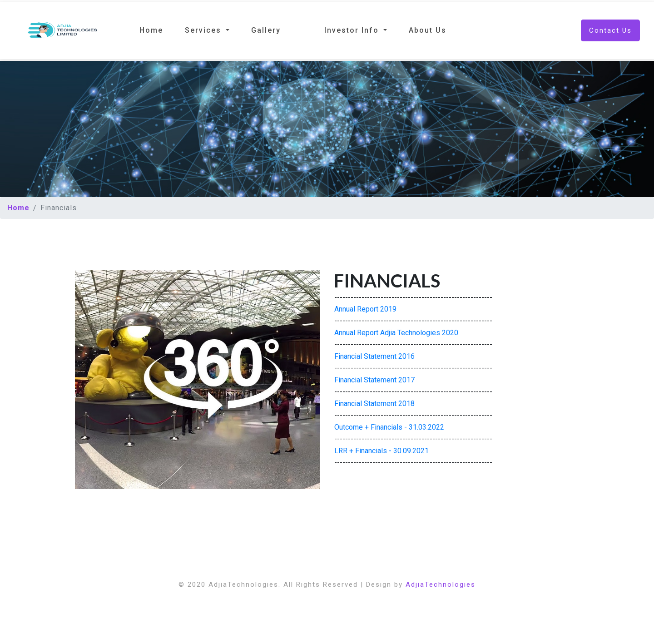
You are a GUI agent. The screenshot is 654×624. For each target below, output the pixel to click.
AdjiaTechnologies (441, 584)
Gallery (266, 30)
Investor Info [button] (353, 30)
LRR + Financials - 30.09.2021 (381, 450)
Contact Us (610, 30)
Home (151, 30)
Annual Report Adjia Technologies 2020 (396, 332)
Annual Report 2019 (365, 309)
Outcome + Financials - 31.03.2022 (389, 427)
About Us (427, 30)
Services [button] (204, 30)
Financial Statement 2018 (374, 403)
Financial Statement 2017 (374, 380)
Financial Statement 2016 (374, 356)
